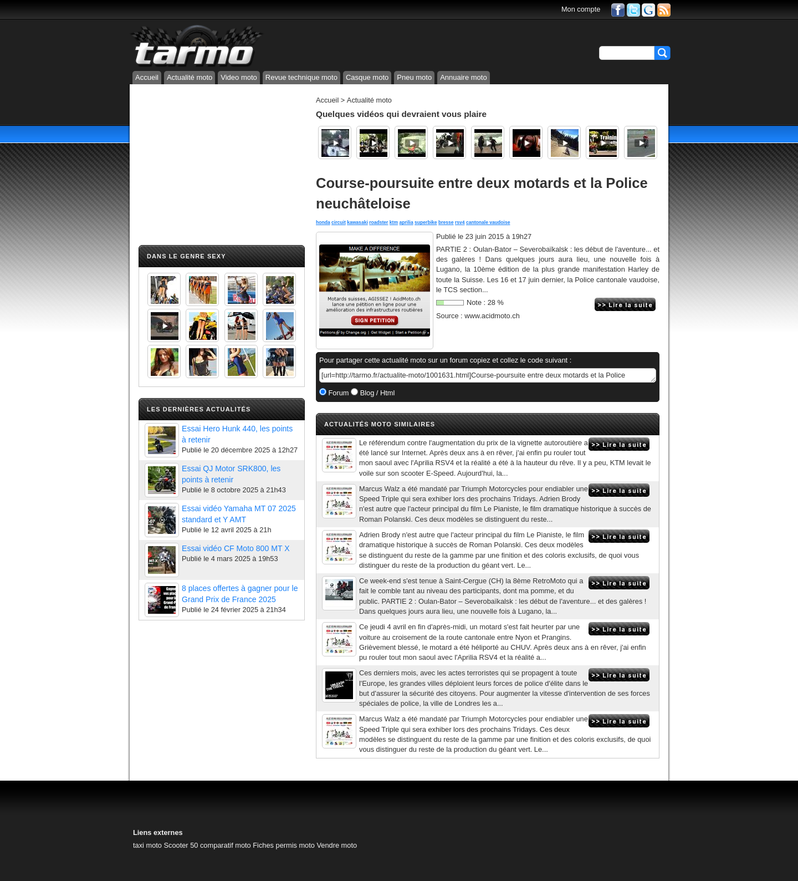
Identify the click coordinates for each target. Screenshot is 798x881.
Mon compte (580, 9)
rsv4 (460, 222)
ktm (394, 222)
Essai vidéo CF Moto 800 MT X (236, 548)
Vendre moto (336, 845)
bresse (446, 222)
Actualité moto (189, 77)
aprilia (406, 222)
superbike (426, 222)
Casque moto (367, 77)
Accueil (146, 77)
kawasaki (357, 222)
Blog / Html (376, 393)
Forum (337, 393)
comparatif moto (225, 845)
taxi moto (147, 845)
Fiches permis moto (284, 845)
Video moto (239, 77)
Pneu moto (414, 77)
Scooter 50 (180, 845)
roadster (378, 222)
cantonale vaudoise (488, 222)
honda (323, 222)
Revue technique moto (301, 77)
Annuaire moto (463, 77)
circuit (338, 222)
